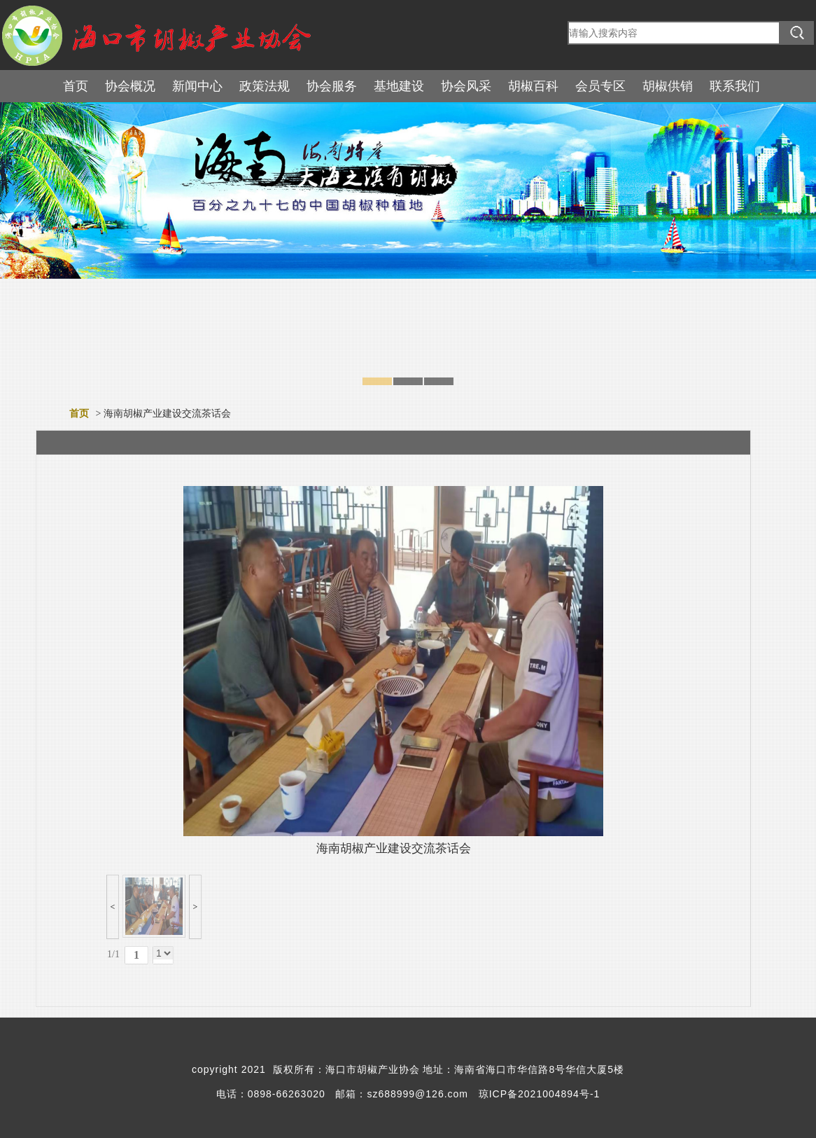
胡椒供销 (667, 86)
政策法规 (264, 86)
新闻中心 (197, 86)
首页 (75, 86)
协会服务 (332, 86)
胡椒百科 (533, 86)
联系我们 (735, 86)
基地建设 (399, 86)
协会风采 (466, 86)
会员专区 (600, 86)
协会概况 (130, 86)
